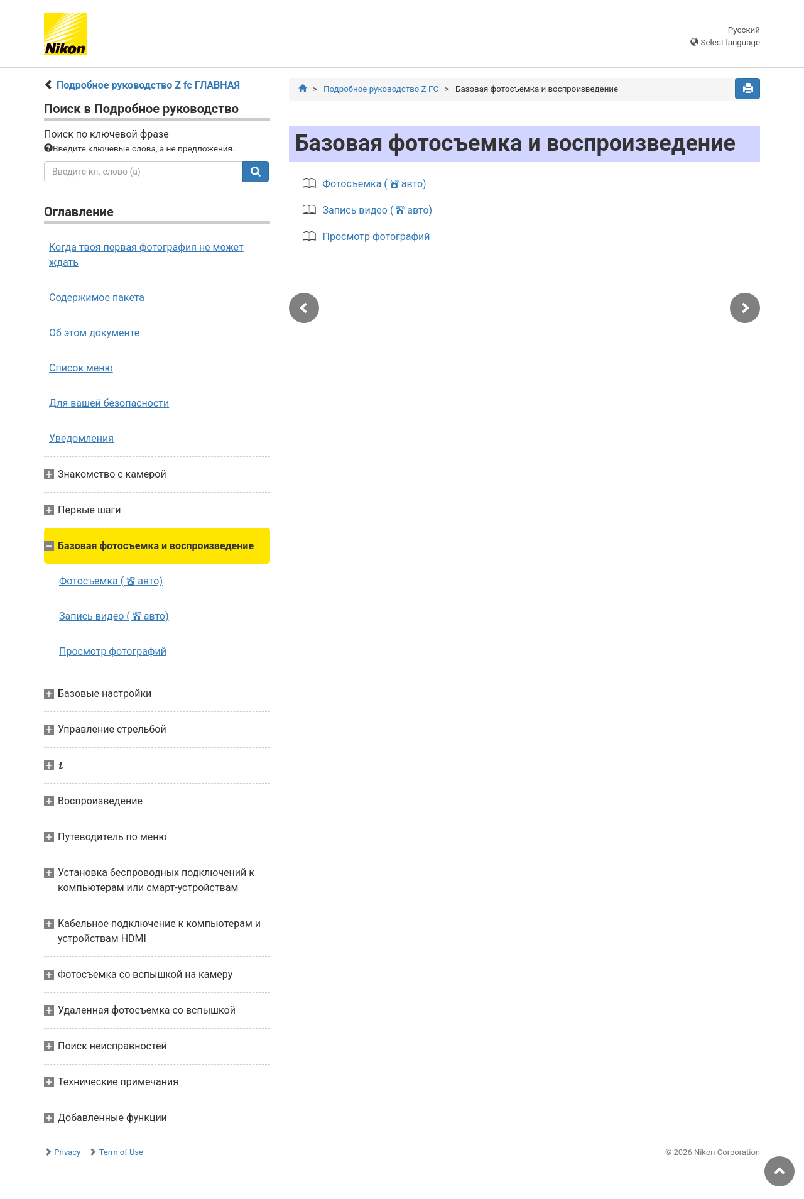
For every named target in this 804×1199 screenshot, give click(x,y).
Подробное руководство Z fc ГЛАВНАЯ (148, 85)
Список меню (81, 368)
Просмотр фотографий (112, 651)
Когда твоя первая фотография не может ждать (146, 254)
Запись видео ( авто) (114, 616)
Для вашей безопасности (109, 403)
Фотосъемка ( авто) (111, 581)
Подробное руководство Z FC (380, 89)
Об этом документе (94, 333)
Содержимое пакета (96, 298)
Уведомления (81, 438)
